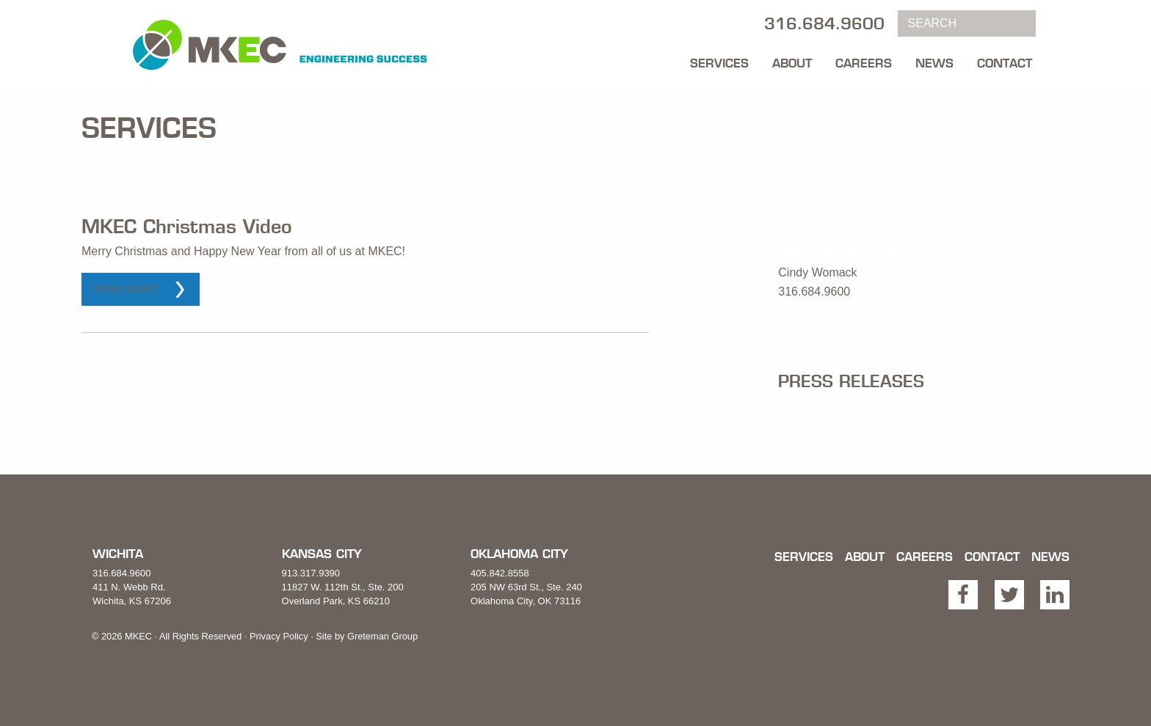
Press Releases (851, 381)
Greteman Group (382, 636)
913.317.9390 (311, 573)
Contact (1004, 63)
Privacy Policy (279, 636)
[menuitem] (719, 59)
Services (719, 63)
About (792, 63)
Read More (124, 289)
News (934, 63)
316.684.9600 (121, 573)
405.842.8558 (500, 573)
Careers (863, 63)
